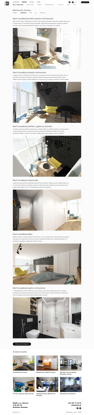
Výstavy (68, 4)
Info (36, 12)
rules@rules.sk (76, 405)
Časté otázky (69, 412)
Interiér (24, 2)
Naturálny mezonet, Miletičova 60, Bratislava (45, 394)
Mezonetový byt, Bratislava (67, 393)
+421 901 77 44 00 (74, 403)
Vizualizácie (24, 12)
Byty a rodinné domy (18, 4)
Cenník (38, 2)
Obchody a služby (29, 4)
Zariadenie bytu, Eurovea (20, 372)
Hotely (74, 4)
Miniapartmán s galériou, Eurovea (45, 372)
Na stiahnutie (42, 12)
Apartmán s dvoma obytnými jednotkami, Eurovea (68, 373)
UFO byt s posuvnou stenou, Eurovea (23, 393)
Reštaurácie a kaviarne (49, 4)
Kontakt (32, 2)
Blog (75, 412)
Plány (31, 12)
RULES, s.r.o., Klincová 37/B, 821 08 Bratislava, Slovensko (20, 405)
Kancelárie (39, 4)
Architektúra (16, 2)
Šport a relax (60, 4)
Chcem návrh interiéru (22, 344)
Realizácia (15, 12)
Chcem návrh (85, 2)
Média (79, 412)
